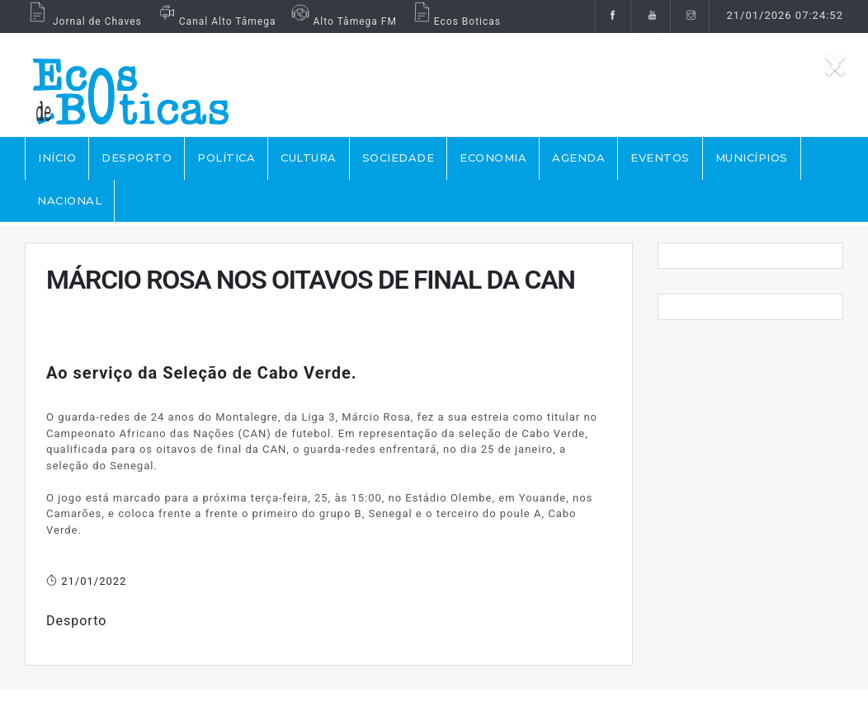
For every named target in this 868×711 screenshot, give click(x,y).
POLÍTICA (226, 157)
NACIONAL (69, 200)
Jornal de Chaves (83, 21)
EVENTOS (660, 157)
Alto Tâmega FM (342, 21)
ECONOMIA (493, 157)
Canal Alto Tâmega (215, 21)
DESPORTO (136, 157)
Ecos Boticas (455, 21)
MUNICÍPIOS (751, 157)
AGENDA (578, 157)
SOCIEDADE (398, 157)
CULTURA (309, 157)
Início (57, 157)
